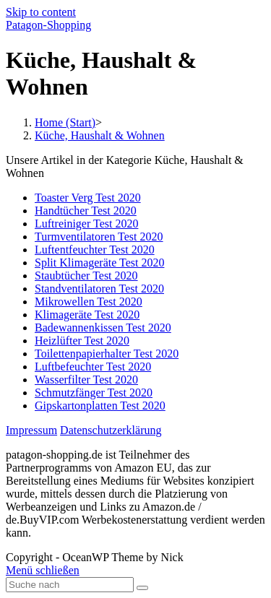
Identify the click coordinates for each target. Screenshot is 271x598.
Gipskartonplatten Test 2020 (100, 405)
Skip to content (41, 12)
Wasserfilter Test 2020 (86, 379)
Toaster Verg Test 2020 (88, 197)
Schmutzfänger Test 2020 (93, 392)
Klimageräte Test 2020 (87, 314)
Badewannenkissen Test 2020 (103, 327)
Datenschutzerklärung (110, 430)
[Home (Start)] (65, 122)
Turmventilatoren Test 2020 (99, 236)
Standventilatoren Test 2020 (99, 288)
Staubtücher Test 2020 (86, 275)
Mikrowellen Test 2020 (88, 301)
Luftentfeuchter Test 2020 (95, 249)
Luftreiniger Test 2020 (86, 223)
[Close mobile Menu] (42, 570)
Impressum (31, 430)
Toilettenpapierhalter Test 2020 (106, 353)
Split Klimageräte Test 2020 (99, 262)
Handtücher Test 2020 (86, 210)
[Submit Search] (142, 588)
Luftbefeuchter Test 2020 (93, 366)
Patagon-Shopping (48, 25)
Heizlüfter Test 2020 (82, 340)
